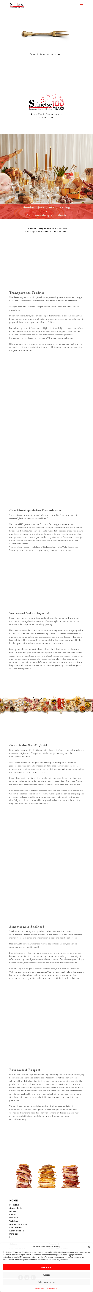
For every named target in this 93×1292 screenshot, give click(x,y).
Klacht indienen (16, 1230)
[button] (89, 1246)
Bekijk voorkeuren (46, 1282)
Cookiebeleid (40, 1288)
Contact (12, 1214)
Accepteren (46, 1267)
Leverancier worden (18, 1224)
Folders (12, 1211)
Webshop (13, 1221)
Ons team (13, 1218)
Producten (14, 1204)
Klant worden (15, 1227)
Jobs (11, 1237)
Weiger (46, 1274)
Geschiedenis (15, 1208)
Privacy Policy (51, 1288)
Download (13, 1234)
